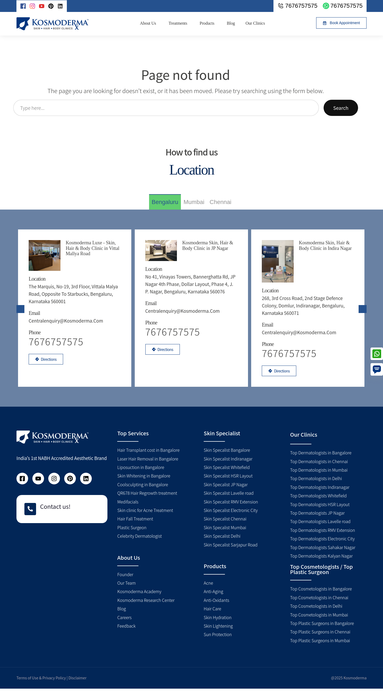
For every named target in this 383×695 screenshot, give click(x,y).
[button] (341, 23)
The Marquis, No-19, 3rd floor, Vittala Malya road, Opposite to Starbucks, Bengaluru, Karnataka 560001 (69, 289)
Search (340, 107)
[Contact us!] (30, 516)
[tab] (165, 202)
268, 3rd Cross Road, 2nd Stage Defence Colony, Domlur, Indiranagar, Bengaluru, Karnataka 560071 (305, 289)
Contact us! (55, 513)
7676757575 (175, 344)
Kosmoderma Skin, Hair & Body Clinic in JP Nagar (209, 245)
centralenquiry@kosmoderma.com (68, 316)
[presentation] (20, 312)
